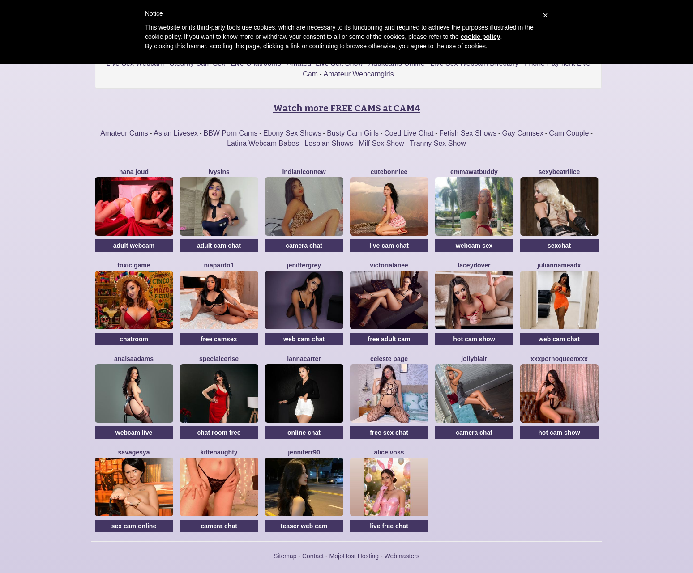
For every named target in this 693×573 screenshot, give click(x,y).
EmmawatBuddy (474, 171)
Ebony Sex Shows (292, 133)
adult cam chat (219, 245)
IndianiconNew (303, 171)
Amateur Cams (124, 133)
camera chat (304, 245)
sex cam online (133, 526)
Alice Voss (389, 452)
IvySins (218, 171)
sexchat (559, 245)
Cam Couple (569, 133)
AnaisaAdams (134, 358)
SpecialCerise (219, 358)
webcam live (134, 432)
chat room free (218, 432)
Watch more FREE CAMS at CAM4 (346, 108)
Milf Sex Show (381, 143)
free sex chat (389, 432)
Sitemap (285, 556)
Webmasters (402, 556)
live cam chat (389, 245)
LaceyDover (474, 265)
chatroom (134, 339)
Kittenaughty (218, 452)
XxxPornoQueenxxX (559, 358)
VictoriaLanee (389, 265)
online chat (304, 432)
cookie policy (480, 36)
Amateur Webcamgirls (359, 74)
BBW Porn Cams (230, 133)
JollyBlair (474, 358)
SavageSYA (134, 452)
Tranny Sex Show (438, 143)
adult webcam (134, 245)
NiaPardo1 (219, 265)
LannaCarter (304, 358)
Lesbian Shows (328, 143)
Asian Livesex (176, 133)
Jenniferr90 (304, 452)
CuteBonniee (389, 171)
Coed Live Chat (408, 133)
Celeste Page (389, 358)
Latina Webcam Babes (263, 143)
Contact (313, 556)
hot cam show (474, 339)
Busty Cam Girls (353, 133)
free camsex (219, 339)
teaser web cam (304, 526)
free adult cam (389, 339)
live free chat (389, 526)
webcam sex (474, 245)
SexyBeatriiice (559, 171)
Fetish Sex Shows (467, 133)
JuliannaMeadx (559, 265)
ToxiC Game (133, 265)
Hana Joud (134, 171)
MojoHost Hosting (354, 556)
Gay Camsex (522, 133)
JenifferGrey (304, 265)
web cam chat (304, 339)
